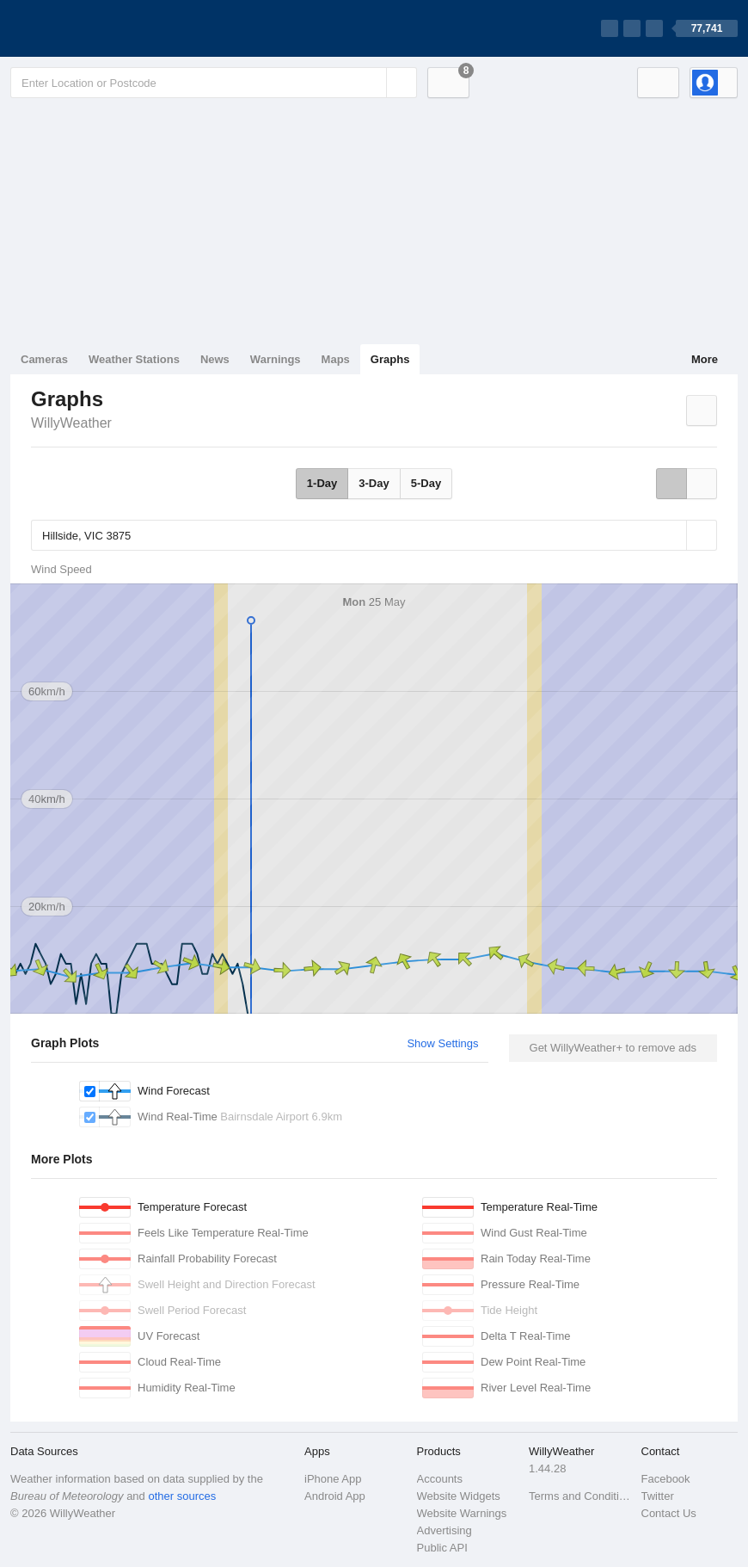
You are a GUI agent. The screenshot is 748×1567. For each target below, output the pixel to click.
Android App (334, 1496)
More (704, 359)
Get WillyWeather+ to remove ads (613, 1047)
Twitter (657, 1496)
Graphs (390, 359)
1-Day (322, 483)
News (215, 359)
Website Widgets (458, 1496)
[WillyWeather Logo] (91, 28)
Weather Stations (134, 359)
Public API (442, 1547)
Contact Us (668, 1513)
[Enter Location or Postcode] (213, 82)
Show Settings (442, 1043)
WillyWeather (71, 423)
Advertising (444, 1530)
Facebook (665, 1478)
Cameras (44, 359)
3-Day (374, 483)
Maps (336, 359)
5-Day (426, 483)
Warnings (275, 359)
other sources (182, 1496)
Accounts (440, 1478)
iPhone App (333, 1478)
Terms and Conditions (580, 1496)
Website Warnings (462, 1513)
